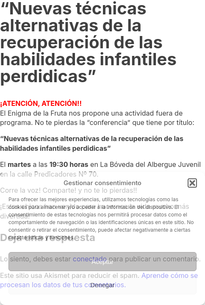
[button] (192, 183)
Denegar (102, 284)
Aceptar (102, 261)
